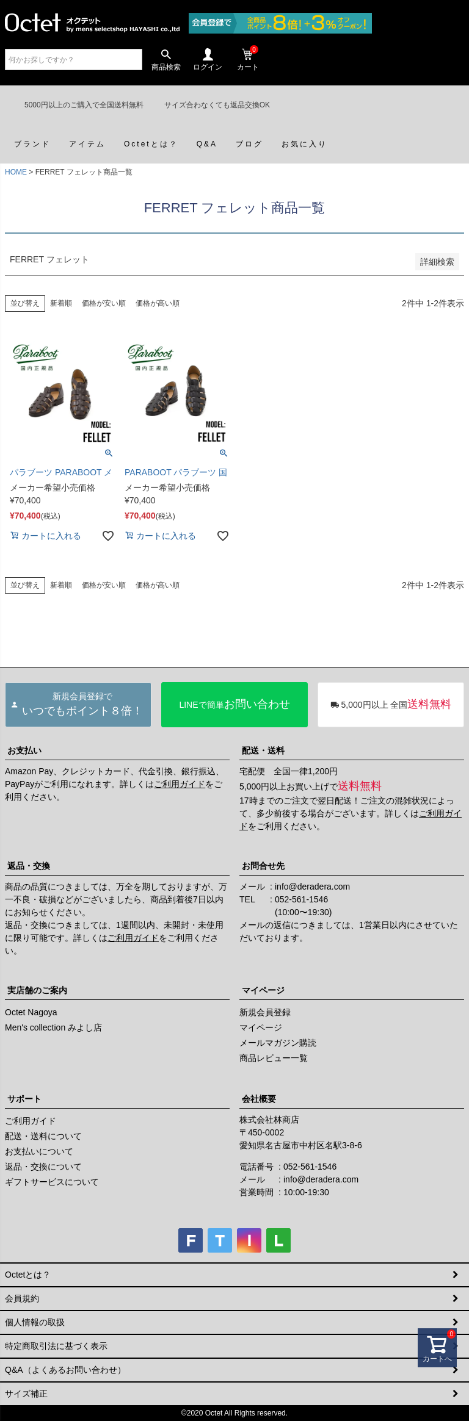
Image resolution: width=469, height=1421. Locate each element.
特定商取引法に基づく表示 (56, 1346)
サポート (24, 1099)
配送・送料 (263, 750)
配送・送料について (43, 1136)
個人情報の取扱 (35, 1322)
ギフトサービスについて (52, 1182)
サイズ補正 (26, 1393)
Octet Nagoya (31, 1012)
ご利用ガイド (179, 784)
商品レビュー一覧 (273, 1058)
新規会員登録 (265, 1012)
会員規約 (22, 1298)
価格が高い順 (158, 303)
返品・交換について (43, 1166)
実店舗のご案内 (37, 990)
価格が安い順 (104, 303)
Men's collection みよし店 (53, 1027)
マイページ (263, 990)
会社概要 (259, 1099)
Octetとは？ (28, 1274)
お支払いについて (39, 1151)
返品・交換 (28, 866)
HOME (16, 172)
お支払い (24, 750)
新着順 (61, 303)
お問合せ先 (263, 866)
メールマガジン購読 (277, 1043)
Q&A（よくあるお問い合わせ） (65, 1370)
